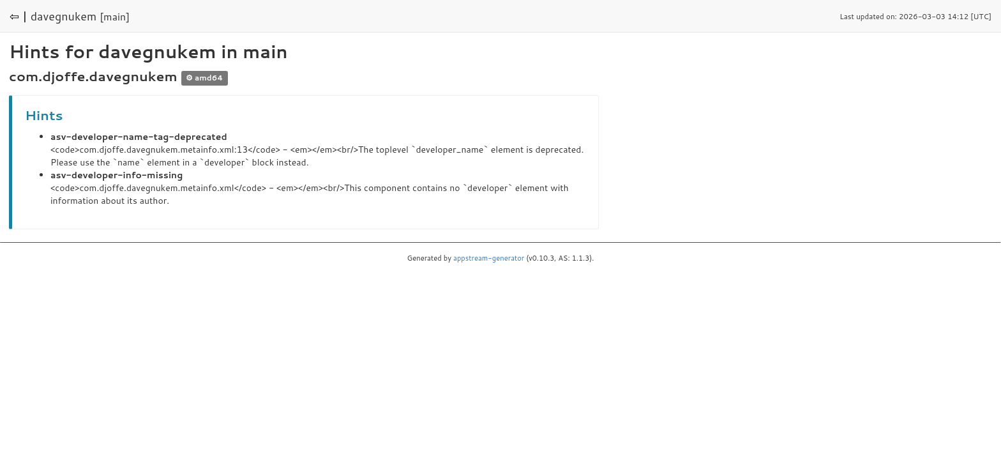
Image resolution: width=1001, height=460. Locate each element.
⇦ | (18, 16)
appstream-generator (488, 258)
